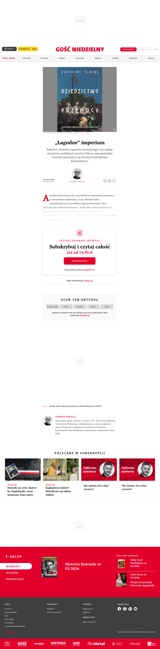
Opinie (115, 58)
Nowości (12, 566)
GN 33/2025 (48, 182)
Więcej (151, 58)
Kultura (80, 58)
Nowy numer (9, 58)
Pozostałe (12, 579)
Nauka (98, 58)
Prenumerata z (28, 49)
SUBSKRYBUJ (128, 49)
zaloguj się (145, 49)
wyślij (114, 180)
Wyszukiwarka (155, 49)
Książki (12, 572)
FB (105, 180)
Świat (62, 58)
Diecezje (133, 58)
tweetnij (110, 180)
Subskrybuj (80, 261)
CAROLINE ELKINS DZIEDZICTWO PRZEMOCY (63, 406)
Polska (44, 58)
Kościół (26, 58)
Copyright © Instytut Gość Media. (128, 632)
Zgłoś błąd (10, 632)
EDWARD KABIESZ (85, 406)
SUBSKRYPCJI (88, 269)
